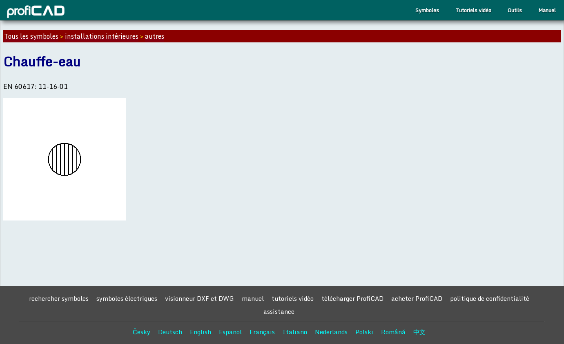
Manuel (547, 10)
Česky (141, 332)
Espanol (230, 332)
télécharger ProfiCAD (352, 298)
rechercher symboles (59, 298)
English (200, 332)
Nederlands (331, 332)
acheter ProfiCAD (416, 298)
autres (154, 36)
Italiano (295, 332)
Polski (364, 332)
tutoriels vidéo (293, 298)
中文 (419, 332)
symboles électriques (126, 298)
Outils (515, 10)
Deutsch (170, 332)
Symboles (427, 10)
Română (393, 332)
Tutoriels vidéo (473, 10)
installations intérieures (101, 36)
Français (262, 332)
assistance (278, 311)
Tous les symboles (31, 36)
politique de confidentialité (489, 298)
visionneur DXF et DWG (199, 298)
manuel (253, 298)
